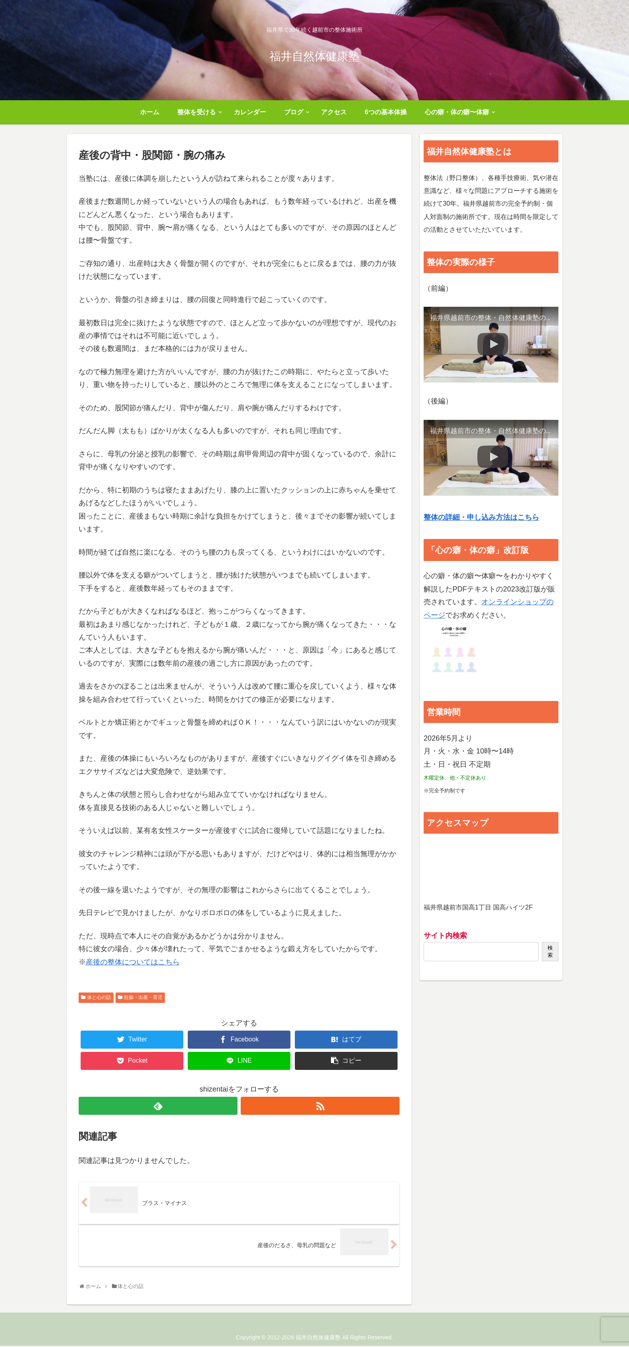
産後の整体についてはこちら (133, 962)
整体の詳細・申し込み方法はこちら (481, 517)
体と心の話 (99, 997)
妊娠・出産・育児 (143, 997)
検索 (550, 951)
